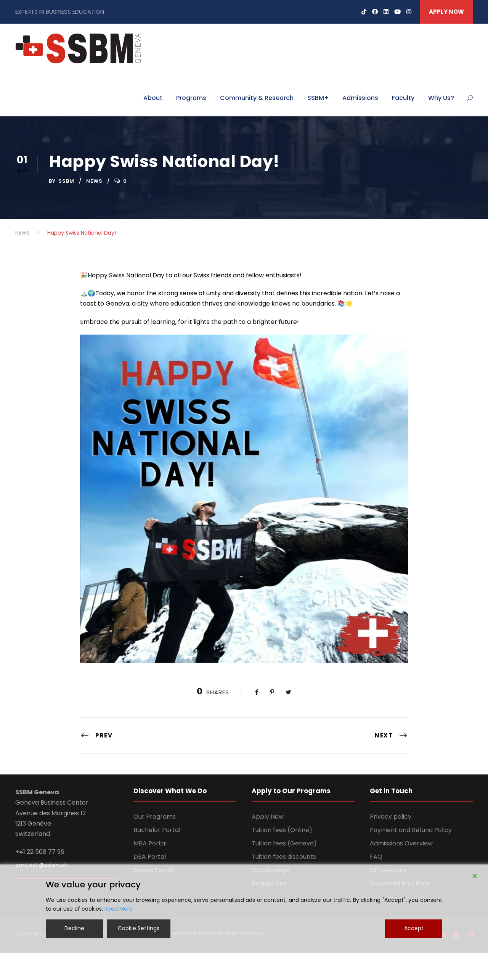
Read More (118, 909)
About (152, 97)
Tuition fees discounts (284, 856)
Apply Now (268, 816)
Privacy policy (390, 816)
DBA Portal (149, 856)
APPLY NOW (446, 12)
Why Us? (441, 97)
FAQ (376, 856)
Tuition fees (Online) (282, 830)
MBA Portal (150, 843)
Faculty (403, 97)
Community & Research (257, 97)
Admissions (360, 97)
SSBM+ (318, 97)
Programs (191, 97)
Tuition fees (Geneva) (284, 843)
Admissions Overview (401, 843)
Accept (414, 928)
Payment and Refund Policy (411, 830)
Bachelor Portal (156, 830)
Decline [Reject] (74, 928)
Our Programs (154, 816)
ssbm (66, 181)
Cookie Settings (138, 928)
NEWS (94, 181)
